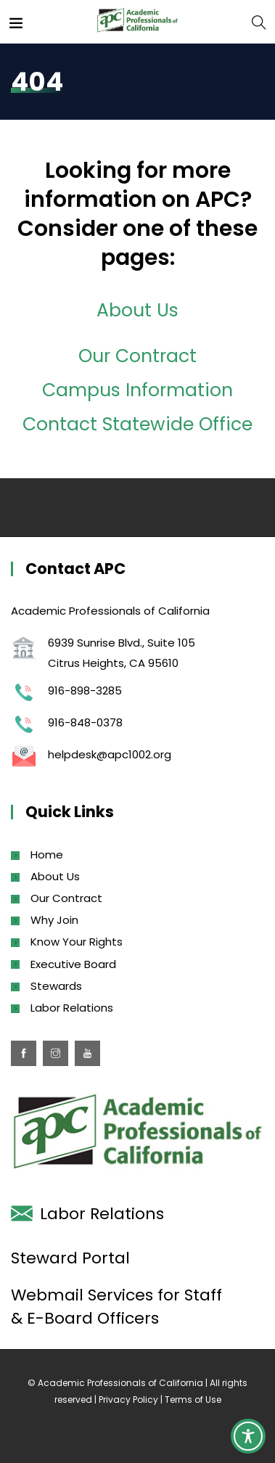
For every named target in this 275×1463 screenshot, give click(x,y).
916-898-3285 (85, 690)
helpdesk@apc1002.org (109, 754)
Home (46, 854)
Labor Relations (71, 1007)
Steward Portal (70, 1258)
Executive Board (73, 964)
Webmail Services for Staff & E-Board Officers (116, 1306)
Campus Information (137, 390)
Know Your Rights (76, 941)
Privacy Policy (128, 1399)
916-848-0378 (85, 722)
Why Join (54, 919)
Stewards (56, 985)
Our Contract (137, 356)
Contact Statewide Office (137, 424)
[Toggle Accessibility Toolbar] (248, 1436)
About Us (137, 310)
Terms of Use (193, 1399)
